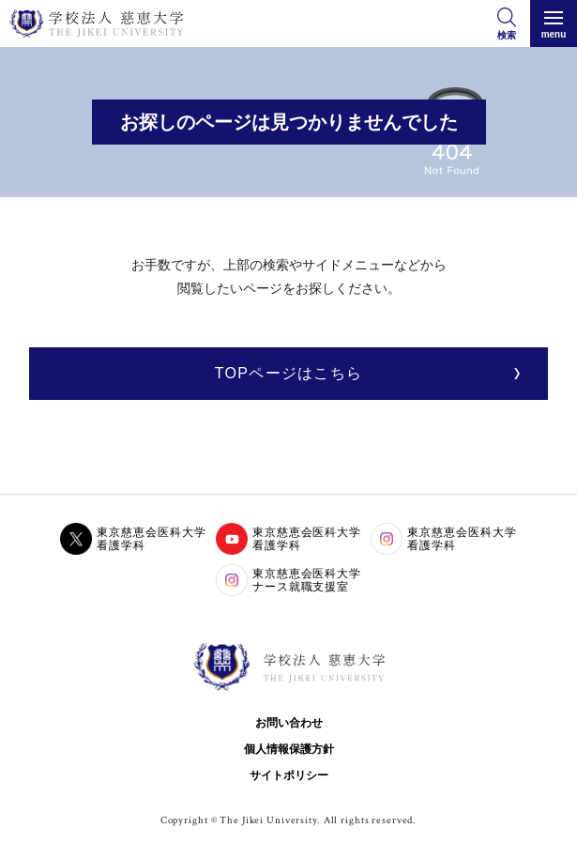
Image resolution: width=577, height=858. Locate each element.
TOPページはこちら (288, 373)
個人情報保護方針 (289, 749)
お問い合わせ (289, 722)
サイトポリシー (289, 775)
